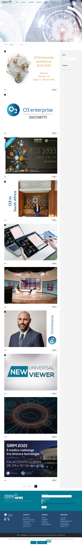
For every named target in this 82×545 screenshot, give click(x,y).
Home (16, 2)
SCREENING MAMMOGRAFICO (66, 521)
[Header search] (73, 2)
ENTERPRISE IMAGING (64, 524)
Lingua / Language (45, 498)
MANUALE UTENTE (64, 526)
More (5, 89)
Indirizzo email (57, 495)
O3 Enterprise (53, 2)
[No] (48, 541)
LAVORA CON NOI (45, 522)
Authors (21, 44)
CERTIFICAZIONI (45, 519)
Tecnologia (31, 2)
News (45, 2)
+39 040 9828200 (26, 522)
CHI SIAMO (44, 517)
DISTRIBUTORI (44, 521)
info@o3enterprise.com (27, 524)
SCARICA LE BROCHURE (46, 524)
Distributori (39, 2)
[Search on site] (70, 59)
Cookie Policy (42, 542)
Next (29, 486)
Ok (33, 542)
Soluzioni (23, 2)
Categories (11, 44)
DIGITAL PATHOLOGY (64, 522)
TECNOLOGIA (63, 517)
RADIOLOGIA (62, 519)
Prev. (24, 486)
